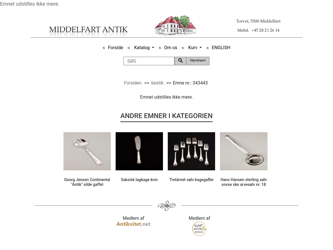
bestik (157, 83)
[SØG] (149, 61)
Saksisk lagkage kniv (139, 179)
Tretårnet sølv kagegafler (191, 179)
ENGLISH (221, 47)
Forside (115, 47)
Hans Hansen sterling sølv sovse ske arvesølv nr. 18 (243, 182)
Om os (170, 47)
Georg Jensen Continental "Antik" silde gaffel (87, 182)
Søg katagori (198, 60)
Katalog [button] (142, 47)
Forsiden (133, 83)
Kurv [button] (192, 47)
